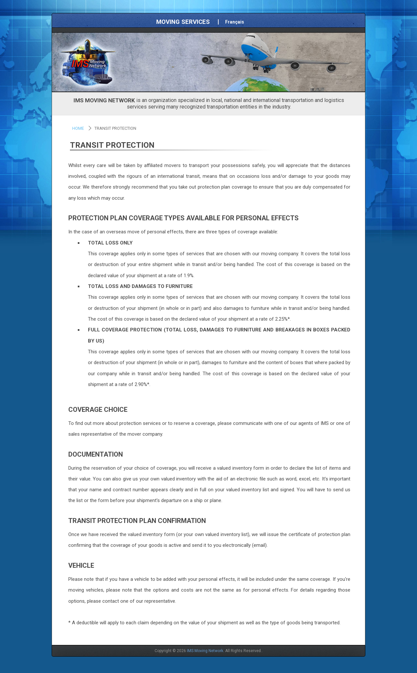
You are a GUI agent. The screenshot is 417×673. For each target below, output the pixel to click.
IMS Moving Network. (205, 650)
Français (234, 22)
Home (78, 128)
